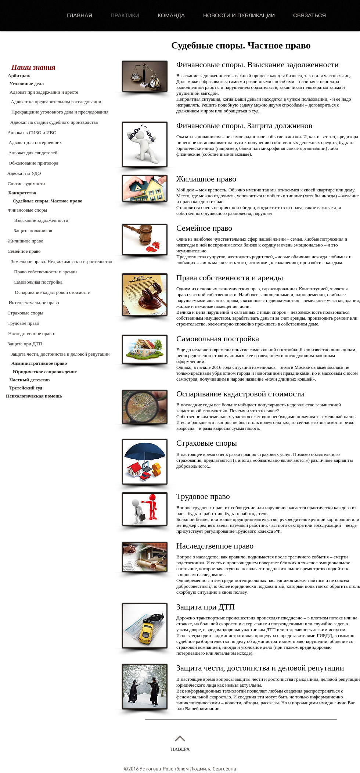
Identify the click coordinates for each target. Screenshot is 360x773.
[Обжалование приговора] (33, 163)
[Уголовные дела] (26, 84)
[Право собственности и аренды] (45, 272)
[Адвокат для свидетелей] (33, 153)
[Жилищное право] (25, 241)
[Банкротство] (22, 193)
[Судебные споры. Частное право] (47, 201)
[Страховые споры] (25, 313)
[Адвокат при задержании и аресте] (44, 92)
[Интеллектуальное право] (34, 303)
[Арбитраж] (19, 76)
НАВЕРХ (180, 749)
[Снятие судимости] (26, 184)
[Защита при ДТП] (25, 344)
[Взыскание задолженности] (41, 220)
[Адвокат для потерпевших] (35, 142)
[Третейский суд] (26, 388)
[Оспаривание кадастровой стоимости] (52, 292)
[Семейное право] (24, 251)
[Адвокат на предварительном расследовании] (56, 102)
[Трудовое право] (23, 323)
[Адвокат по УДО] (24, 173)
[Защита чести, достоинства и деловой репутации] (60, 354)
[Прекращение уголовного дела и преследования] (60, 112)
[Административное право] (39, 363)
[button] (27, 210)
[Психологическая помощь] (39, 396)
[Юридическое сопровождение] (45, 372)
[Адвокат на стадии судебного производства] (54, 122)
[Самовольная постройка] (38, 282)
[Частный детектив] (29, 380)
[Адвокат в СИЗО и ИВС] (32, 132)
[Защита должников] (33, 231)
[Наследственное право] (31, 333)
